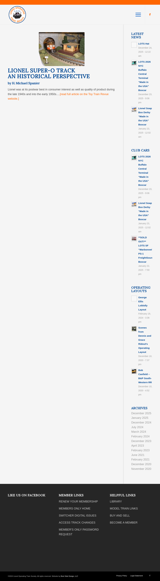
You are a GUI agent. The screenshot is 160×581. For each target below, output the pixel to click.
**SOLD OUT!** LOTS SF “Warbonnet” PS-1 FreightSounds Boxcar (146, 249)
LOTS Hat (143, 43)
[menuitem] (137, 14)
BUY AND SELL (120, 515)
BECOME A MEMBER (124, 522)
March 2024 (138, 431)
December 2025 (141, 413)
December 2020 (141, 464)
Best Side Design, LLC (69, 576)
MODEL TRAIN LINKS (124, 508)
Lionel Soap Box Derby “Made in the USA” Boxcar (145, 116)
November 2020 (141, 468)
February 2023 (140, 450)
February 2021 (140, 459)
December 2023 (141, 441)
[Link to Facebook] (150, 14)
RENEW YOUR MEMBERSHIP (78, 501)
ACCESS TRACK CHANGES (77, 522)
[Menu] (137, 14)
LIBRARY (116, 501)
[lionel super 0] (62, 49)
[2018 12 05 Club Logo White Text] (17, 14)
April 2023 (137, 445)
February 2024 (140, 436)
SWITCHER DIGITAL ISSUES (77, 515)
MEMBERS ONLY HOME (74, 508)
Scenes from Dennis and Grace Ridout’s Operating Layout (144, 339)
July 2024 (137, 427)
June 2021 (137, 455)
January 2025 (139, 417)
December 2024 (141, 422)
